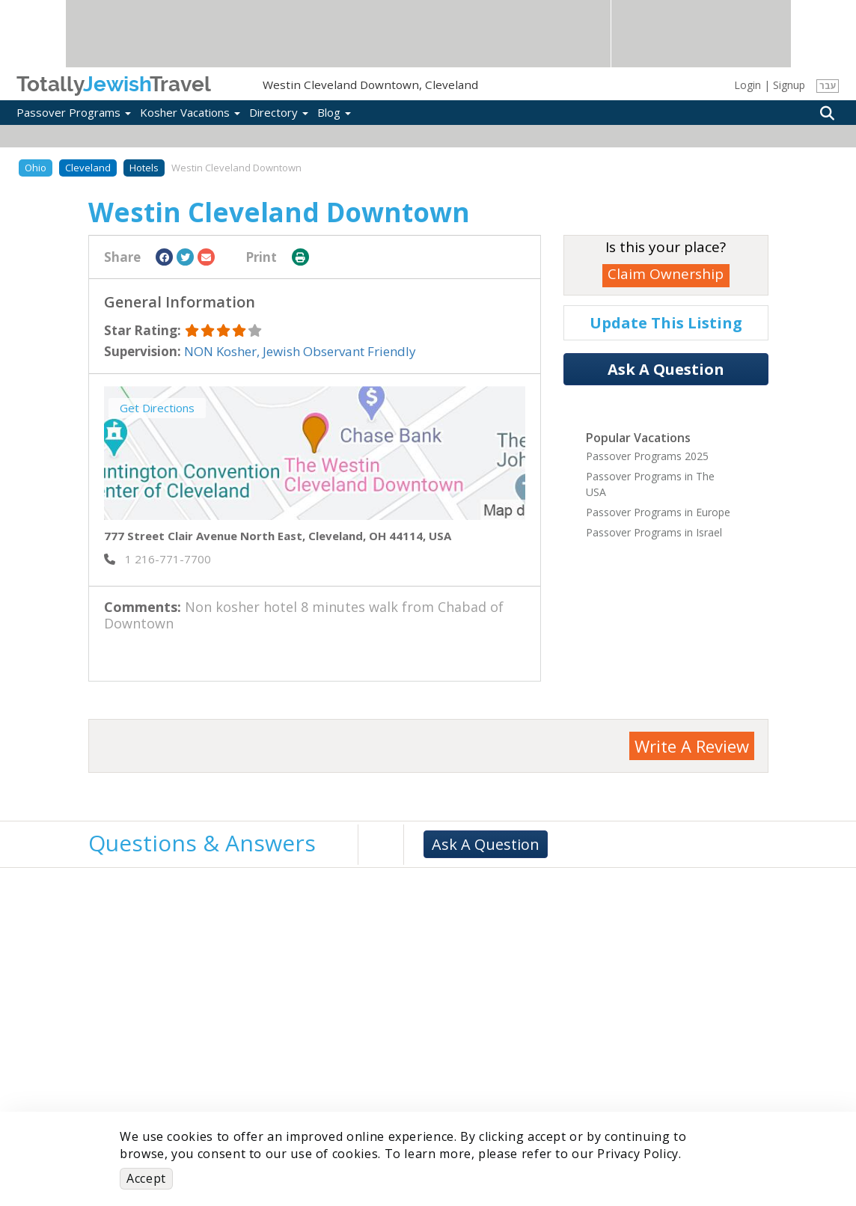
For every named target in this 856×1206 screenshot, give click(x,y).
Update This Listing (666, 323)
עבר (828, 85)
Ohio (35, 167)
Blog (334, 112)
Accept (146, 1178)
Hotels (144, 167)
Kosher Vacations (190, 112)
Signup (789, 85)
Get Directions (157, 407)
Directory (278, 112)
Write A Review (692, 746)
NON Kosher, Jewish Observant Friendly (300, 351)
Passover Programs (73, 112)
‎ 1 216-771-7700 (157, 558)
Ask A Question (666, 369)
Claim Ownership (666, 274)
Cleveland (88, 167)
